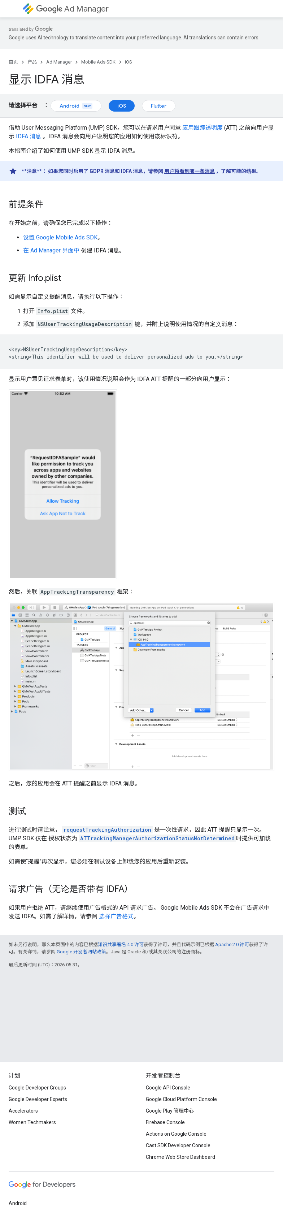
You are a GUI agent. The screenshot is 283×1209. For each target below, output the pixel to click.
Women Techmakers (32, 1122)
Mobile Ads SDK (98, 62)
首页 (13, 62)
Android (76, 106)
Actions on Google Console (176, 1134)
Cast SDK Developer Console (178, 1145)
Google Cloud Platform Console (181, 1099)
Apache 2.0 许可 (232, 944)
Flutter (158, 106)
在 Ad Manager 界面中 (51, 250)
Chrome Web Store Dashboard (180, 1157)
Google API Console (168, 1088)
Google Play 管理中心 (170, 1111)
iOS (128, 62)
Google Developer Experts (38, 1099)
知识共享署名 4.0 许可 (121, 944)
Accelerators (23, 1111)
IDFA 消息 (28, 136)
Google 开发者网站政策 (81, 951)
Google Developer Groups (37, 1088)
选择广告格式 (116, 916)
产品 (32, 62)
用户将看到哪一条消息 (189, 171)
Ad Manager (72, 9)
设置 (60, 237)
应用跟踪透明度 (202, 127)
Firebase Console (165, 1122)
